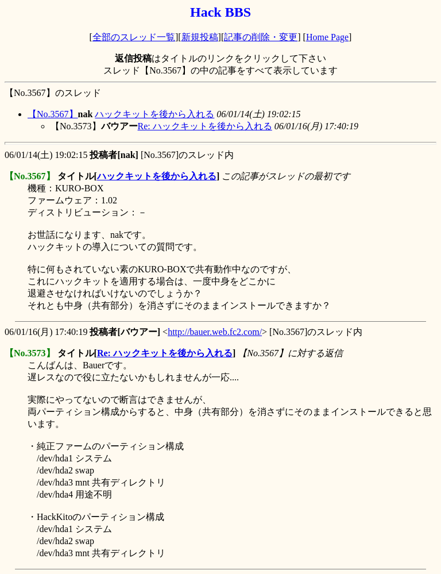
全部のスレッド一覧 (133, 37)
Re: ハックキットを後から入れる (205, 126)
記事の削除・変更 (260, 37)
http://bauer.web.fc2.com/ (215, 332)
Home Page (327, 37)
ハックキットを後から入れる (154, 114)
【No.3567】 (53, 114)
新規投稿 (199, 37)
